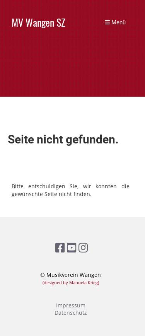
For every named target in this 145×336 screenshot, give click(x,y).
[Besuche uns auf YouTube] (72, 247)
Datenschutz (71, 312)
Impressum (70, 305)
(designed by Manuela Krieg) (71, 282)
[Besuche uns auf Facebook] (60, 247)
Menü (115, 22)
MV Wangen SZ (38, 22)
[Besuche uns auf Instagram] (83, 247)
